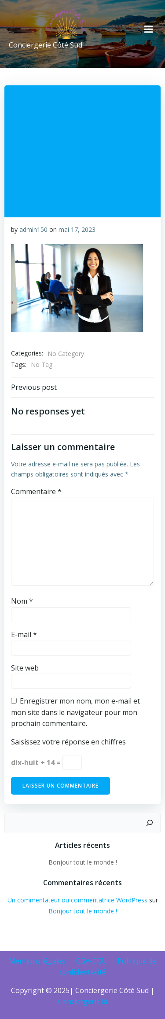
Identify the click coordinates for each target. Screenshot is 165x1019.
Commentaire (36, 491)
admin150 (33, 229)
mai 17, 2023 (77, 229)
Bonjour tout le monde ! (82, 862)
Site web (25, 668)
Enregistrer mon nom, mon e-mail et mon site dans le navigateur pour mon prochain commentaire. (75, 712)
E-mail (24, 634)
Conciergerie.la (82, 1001)
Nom (22, 601)
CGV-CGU (91, 961)
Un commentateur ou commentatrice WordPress (77, 900)
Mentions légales (37, 961)
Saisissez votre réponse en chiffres (68, 742)
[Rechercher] (149, 823)
